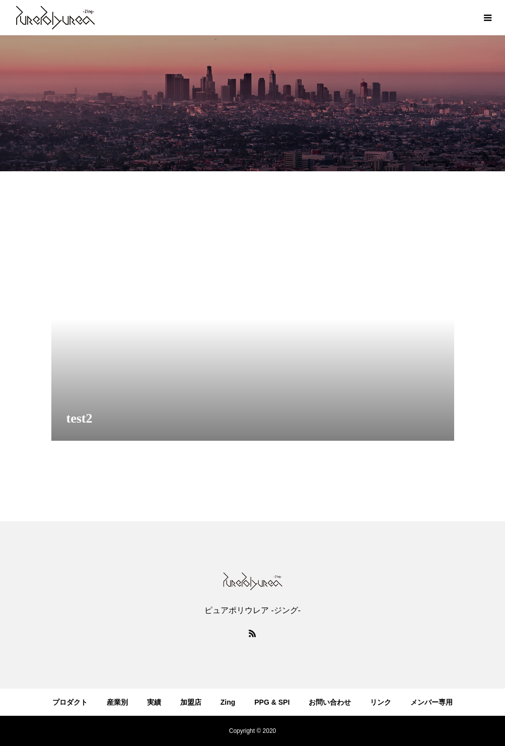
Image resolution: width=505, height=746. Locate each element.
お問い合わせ (330, 702)
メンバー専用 (431, 702)
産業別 (117, 702)
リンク (380, 702)
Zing (228, 702)
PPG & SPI (272, 702)
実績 (154, 702)
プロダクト (70, 702)
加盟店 (190, 702)
